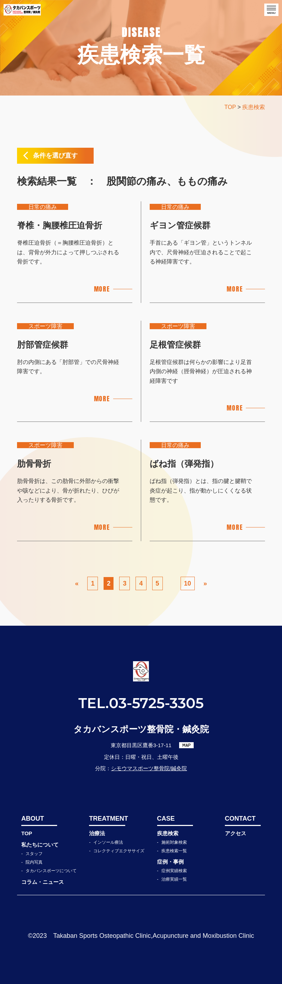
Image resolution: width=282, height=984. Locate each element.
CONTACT (240, 818)
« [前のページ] (76, 583)
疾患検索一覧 (174, 850)
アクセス (235, 833)
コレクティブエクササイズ (118, 850)
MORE (102, 289)
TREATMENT (107, 818)
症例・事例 (170, 862)
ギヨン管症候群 (180, 225)
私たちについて (40, 845)
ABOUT (32, 818)
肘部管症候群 (42, 344)
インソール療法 (108, 842)
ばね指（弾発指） (184, 463)
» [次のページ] (205, 583)
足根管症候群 (175, 344)
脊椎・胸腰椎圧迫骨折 (59, 225)
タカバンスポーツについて (51, 870)
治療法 (97, 833)
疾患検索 (167, 833)
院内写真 (34, 862)
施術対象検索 (174, 842)
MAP (186, 745)
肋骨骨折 (34, 463)
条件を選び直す (55, 155)
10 (187, 583)
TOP (26, 833)
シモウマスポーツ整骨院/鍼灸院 (149, 768)
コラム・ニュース (42, 882)
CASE (166, 818)
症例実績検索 (174, 870)
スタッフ (34, 853)
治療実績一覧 (174, 879)
